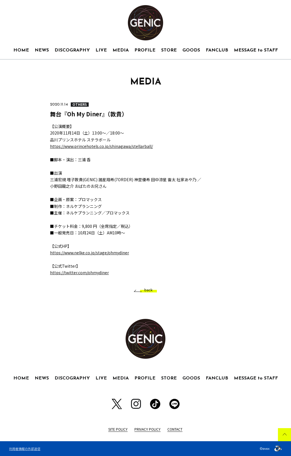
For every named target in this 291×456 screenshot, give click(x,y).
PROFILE (144, 50)
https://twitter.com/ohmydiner (79, 272)
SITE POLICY (118, 429)
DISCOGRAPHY (72, 50)
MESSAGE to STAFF (256, 50)
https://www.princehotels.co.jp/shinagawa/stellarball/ (101, 146)
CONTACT (174, 429)
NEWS (42, 50)
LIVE (101, 50)
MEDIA (121, 50)
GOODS (191, 50)
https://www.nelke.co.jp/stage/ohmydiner (89, 252)
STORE (169, 50)
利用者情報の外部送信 (24, 448)
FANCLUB (217, 50)
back (146, 290)
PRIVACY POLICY (147, 429)
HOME (21, 50)
